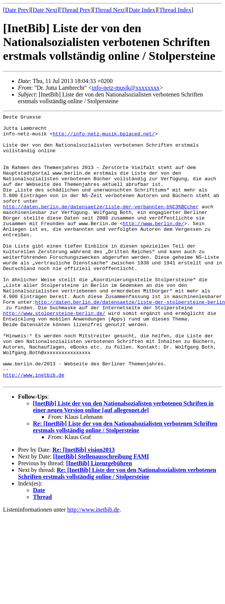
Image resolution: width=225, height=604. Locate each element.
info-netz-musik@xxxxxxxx (125, 88)
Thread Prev (76, 10)
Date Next (45, 10)
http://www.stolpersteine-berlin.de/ (54, 353)
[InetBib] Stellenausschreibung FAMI (101, 510)
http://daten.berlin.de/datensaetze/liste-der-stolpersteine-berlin (130, 340)
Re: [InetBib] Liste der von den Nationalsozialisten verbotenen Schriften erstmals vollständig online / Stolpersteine (125, 480)
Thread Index (175, 10)
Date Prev (17, 10)
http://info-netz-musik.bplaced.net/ (104, 138)
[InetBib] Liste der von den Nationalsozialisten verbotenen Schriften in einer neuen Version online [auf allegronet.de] (123, 460)
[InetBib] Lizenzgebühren (99, 517)
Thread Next (110, 10)
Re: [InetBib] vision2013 (83, 503)
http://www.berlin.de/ (153, 245)
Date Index (142, 10)
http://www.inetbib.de (33, 427)
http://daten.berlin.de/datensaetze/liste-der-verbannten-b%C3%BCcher (101, 225)
